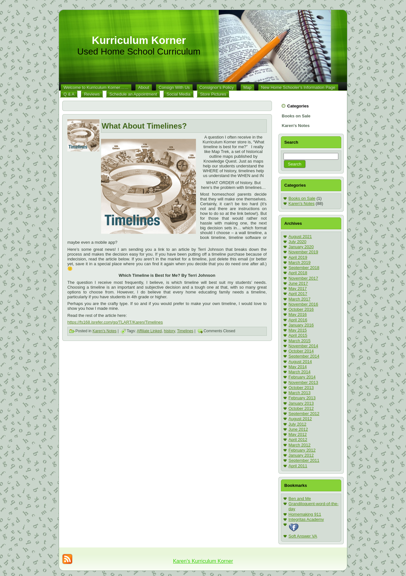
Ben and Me (300, 498)
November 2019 (303, 252)
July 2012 (298, 424)
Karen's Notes (104, 331)
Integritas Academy (306, 519)
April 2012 (298, 439)
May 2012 (298, 434)
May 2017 (298, 288)
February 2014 (302, 377)
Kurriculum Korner (139, 40)
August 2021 (300, 236)
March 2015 (300, 340)
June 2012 (298, 429)
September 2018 (304, 267)
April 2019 (298, 257)
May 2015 (298, 330)
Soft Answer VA (303, 536)
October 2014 (301, 351)
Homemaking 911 (305, 514)
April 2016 (298, 320)
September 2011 (304, 460)
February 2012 (302, 450)
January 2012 (301, 455)
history (169, 331)
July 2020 (298, 241)
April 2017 (298, 293)
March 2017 (300, 299)
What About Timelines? (144, 126)
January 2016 (301, 325)
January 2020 (301, 246)
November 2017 (303, 278)
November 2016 (303, 304)
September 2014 (304, 356)
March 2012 (300, 445)
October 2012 (301, 408)
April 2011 (298, 465)
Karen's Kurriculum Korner (203, 561)
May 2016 (298, 314)
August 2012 (300, 418)
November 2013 (303, 382)
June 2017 (298, 283)
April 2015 (298, 335)
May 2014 (298, 366)
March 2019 (300, 262)
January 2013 (301, 403)
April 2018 (298, 272)
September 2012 (304, 413)
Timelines (185, 331)
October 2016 (301, 309)
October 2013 (301, 387)
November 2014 (303, 345)
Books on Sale (302, 198)
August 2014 (300, 361)
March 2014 (300, 371)
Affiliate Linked (149, 331)
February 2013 (302, 397)
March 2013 (300, 392)
